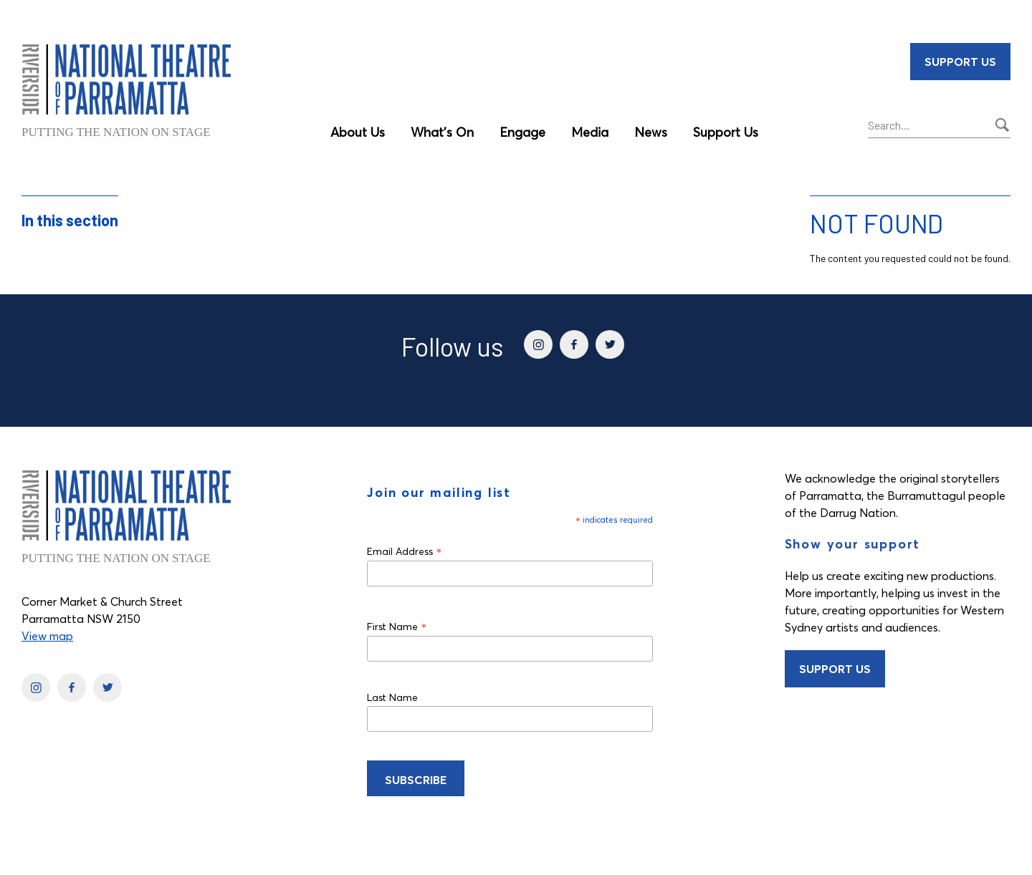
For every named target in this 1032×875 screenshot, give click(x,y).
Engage (522, 132)
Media (589, 132)
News (650, 132)
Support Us (725, 132)
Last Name (392, 697)
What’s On (442, 132)
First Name (397, 626)
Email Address (404, 551)
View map (47, 636)
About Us (357, 132)
